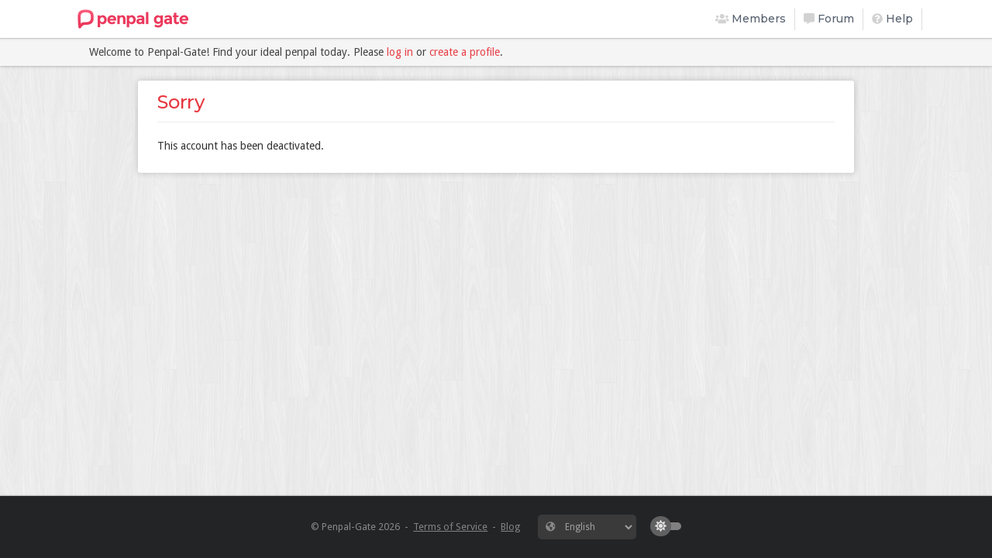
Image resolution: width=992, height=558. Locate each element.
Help (892, 19)
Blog (510, 526)
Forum (829, 19)
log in (400, 52)
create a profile (464, 52)
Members (751, 19)
